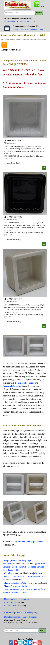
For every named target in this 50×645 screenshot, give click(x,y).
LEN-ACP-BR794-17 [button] (13, 299)
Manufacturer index (12, 617)
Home (6, 599)
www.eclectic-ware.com (21, 599)
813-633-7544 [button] (9, 22)
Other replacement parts (14, 589)
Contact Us (24, 29)
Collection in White (15, 583)
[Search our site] (19, 13)
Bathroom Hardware (8, 39)
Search (39, 13)
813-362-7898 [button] (25, 22)
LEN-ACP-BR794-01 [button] (13, 140)
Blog (41, 29)
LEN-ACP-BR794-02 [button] (13, 217)
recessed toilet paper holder (30, 541)
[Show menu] (7, 28)
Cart (43, 6)
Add (44, 168)
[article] (25, 133)
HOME (16, 29)
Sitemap (28, 612)
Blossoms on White (15, 586)
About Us (34, 29)
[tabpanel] (25, 20)
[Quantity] (38, 167)
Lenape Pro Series (26, 383)
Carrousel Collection (12, 386)
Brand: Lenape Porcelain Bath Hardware (31, 39)
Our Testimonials (30, 617)
